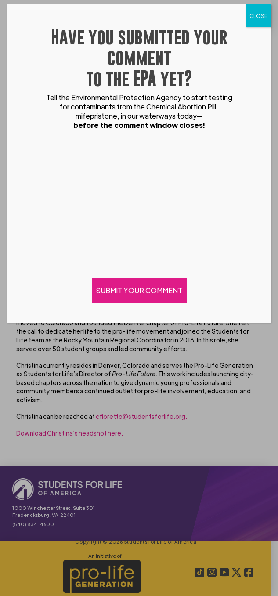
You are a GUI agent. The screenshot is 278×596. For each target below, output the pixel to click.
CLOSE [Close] (258, 15)
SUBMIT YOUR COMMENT (139, 290)
